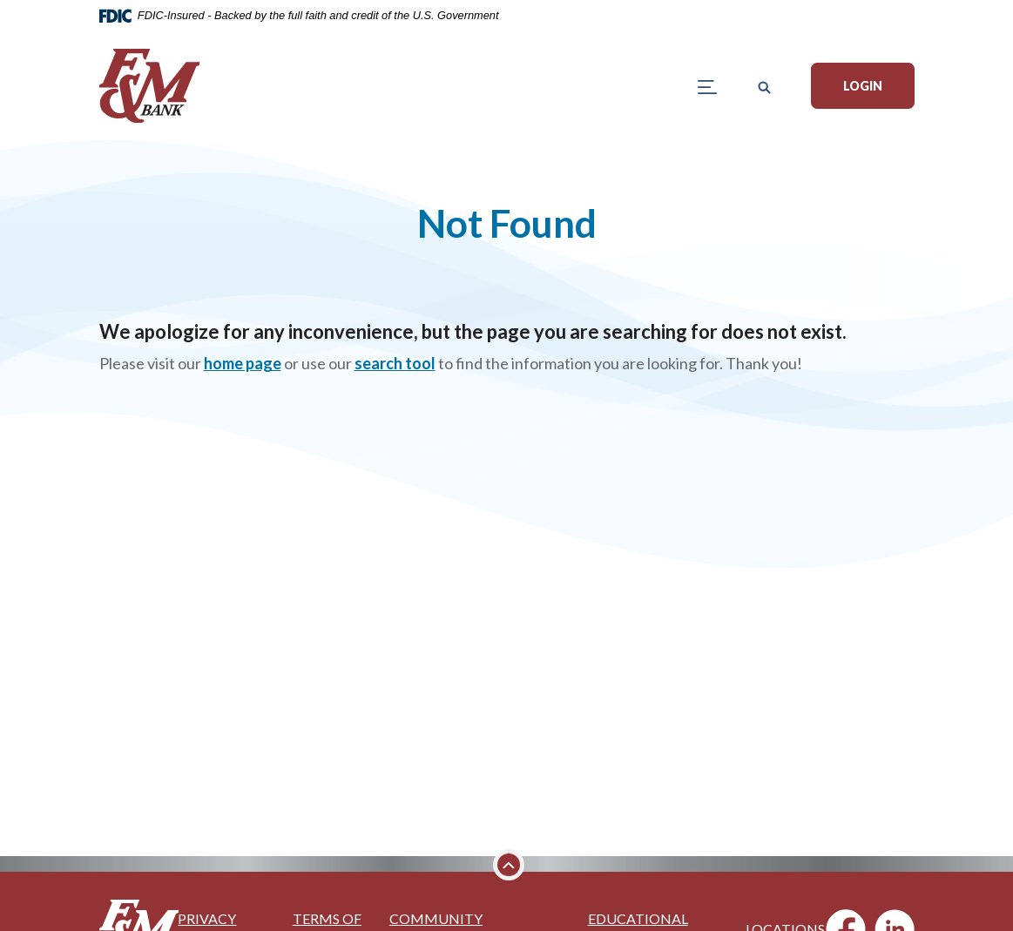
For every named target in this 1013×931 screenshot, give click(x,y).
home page (242, 363)
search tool (395, 363)
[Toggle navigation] (707, 85)
